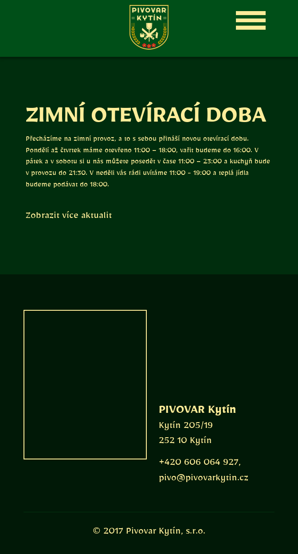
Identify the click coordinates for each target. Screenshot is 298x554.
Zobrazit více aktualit (69, 217)
